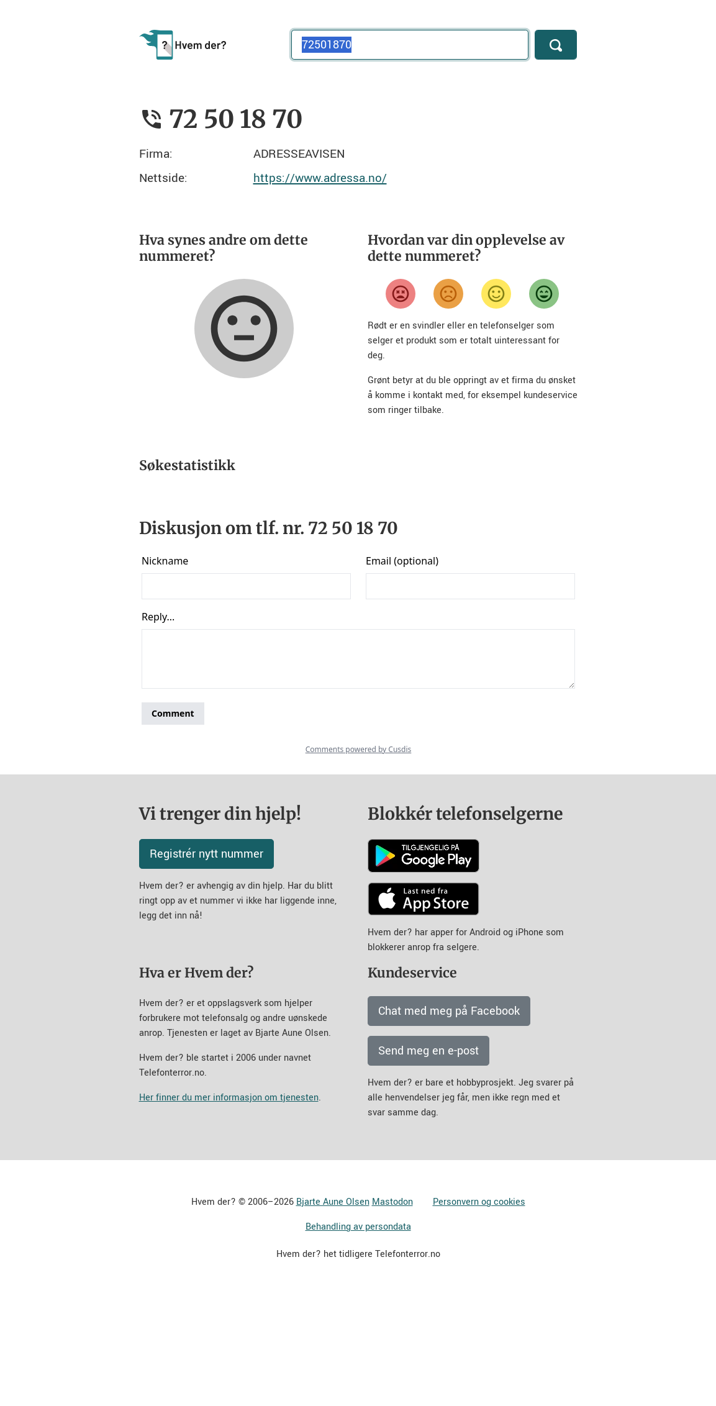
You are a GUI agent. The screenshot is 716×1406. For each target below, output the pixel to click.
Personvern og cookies (479, 1311)
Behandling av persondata (358, 1336)
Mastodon (392, 1311)
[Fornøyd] (496, 294)
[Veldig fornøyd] (544, 294)
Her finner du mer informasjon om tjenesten (229, 1206)
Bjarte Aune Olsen (332, 1311)
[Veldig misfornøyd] (400, 294)
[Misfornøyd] (448, 294)
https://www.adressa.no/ (320, 178)
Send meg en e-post (428, 1160)
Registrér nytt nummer (206, 963)
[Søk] (556, 45)
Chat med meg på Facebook (449, 1120)
